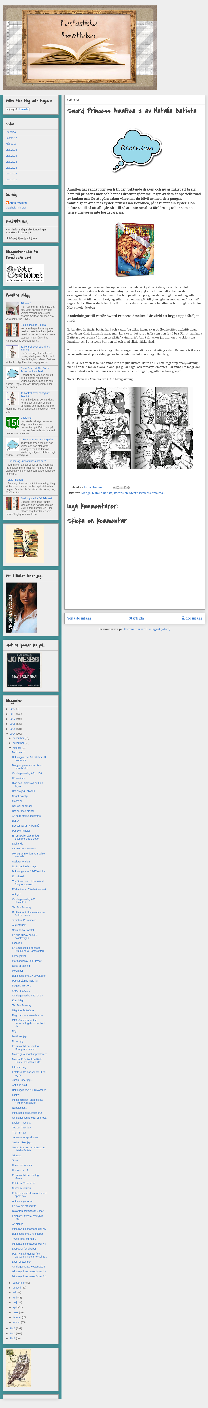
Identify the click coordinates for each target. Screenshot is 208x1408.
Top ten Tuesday (21, 1127)
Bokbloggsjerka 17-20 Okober (29, 975)
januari (17, 1322)
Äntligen (16, 894)
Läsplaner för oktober (24, 1248)
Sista (15, 1160)
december (19, 738)
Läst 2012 (11, 173)
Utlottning (26, 417)
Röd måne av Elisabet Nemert (29, 889)
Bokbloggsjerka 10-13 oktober (29, 1090)
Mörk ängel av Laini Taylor (26, 960)
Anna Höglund (18, 202)
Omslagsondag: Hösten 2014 (28, 1266)
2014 (13, 733)
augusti (17, 1287)
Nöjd (14, 1031)
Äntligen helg (19, 1084)
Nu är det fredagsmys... (25, 866)
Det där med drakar (23, 811)
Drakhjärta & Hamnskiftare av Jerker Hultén (28, 914)
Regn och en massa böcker (27, 1015)
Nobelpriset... (19, 1107)
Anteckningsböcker (22, 1201)
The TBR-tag (19, 1132)
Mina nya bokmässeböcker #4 (29, 1243)
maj (15, 1302)
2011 (13, 1338)
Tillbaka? (26, 303)
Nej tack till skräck (22, 805)
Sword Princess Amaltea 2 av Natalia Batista (28, 1149)
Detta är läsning (21, 965)
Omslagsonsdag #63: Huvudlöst (24, 901)
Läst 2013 (11, 167)
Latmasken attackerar (24, 848)
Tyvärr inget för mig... (24, 1238)
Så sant (16, 1155)
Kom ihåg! (18, 1000)
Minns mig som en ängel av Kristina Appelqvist (27, 1101)
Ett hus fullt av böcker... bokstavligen (25, 937)
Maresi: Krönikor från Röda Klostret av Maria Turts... (27, 1061)
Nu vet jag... (19, 1041)
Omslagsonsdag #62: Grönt (27, 995)
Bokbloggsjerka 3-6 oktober (27, 1233)
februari (17, 1317)
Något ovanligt (20, 796)
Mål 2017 (11, 143)
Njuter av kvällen (21, 1188)
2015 (13, 728)
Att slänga (17, 1224)
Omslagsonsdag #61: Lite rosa (29, 1117)
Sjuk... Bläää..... (21, 990)
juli (14, 1292)
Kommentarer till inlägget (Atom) (147, 629)
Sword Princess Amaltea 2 (147, 493)
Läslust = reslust (21, 1122)
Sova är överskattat (23, 930)
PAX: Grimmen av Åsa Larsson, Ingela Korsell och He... (28, 1023)
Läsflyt (15, 1094)
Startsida (136, 618)
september (19, 1282)
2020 (13, 708)
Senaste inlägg (79, 618)
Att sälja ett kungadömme (26, 815)
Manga (86, 493)
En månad (18, 876)
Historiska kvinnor (22, 1165)
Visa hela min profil (16, 207)
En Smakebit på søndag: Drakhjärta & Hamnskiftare (28, 949)
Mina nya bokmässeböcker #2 (29, 1276)
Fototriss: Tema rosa (23, 1183)
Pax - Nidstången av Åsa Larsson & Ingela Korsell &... (29, 1255)
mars (16, 1312)
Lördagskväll (19, 956)
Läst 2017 (11, 138)
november (19, 743)
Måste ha (17, 801)
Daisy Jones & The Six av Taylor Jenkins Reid (35, 370)
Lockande (17, 843)
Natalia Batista (102, 493)
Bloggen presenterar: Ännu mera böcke (27, 767)
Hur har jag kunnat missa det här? (27, 461)
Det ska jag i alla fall (23, 791)
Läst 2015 (11, 155)
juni (15, 1297)
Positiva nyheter (21, 830)
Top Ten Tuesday (21, 907)
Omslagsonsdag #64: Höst (27, 773)
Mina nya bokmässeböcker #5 (29, 1228)
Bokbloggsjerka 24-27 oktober (29, 871)
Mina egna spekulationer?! (27, 1112)
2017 (13, 718)
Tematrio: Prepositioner (25, 1137)
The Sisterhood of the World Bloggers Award (28, 883)
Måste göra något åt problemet (29, 1054)
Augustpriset (19, 925)
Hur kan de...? (20, 1170)
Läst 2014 (11, 161)
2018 (13, 714)
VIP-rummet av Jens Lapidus (37, 439)
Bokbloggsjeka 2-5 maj (33, 324)
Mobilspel (17, 970)
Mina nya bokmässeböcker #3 (29, 1271)
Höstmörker (18, 778)
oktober (17, 747)
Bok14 (15, 820)
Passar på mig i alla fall (25, 980)
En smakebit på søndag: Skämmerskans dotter (25, 837)
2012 (13, 1333)
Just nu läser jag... (22, 1080)
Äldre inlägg (192, 618)
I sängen (17, 943)
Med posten (18, 752)
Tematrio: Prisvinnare (24, 920)
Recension (121, 493)
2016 (13, 723)
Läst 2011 (11, 179)
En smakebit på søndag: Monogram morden (25, 1048)
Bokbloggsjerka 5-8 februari (36, 498)
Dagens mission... (22, 985)
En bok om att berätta (24, 1206)
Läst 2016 (11, 149)
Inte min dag (19, 1067)
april (15, 1307)
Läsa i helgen (15, 479)
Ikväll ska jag (19, 1036)
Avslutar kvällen (21, 861)
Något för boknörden (23, 1010)
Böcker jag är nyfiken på (25, 825)
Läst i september (21, 1261)
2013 (13, 1328)
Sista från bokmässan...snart (28, 1210)
